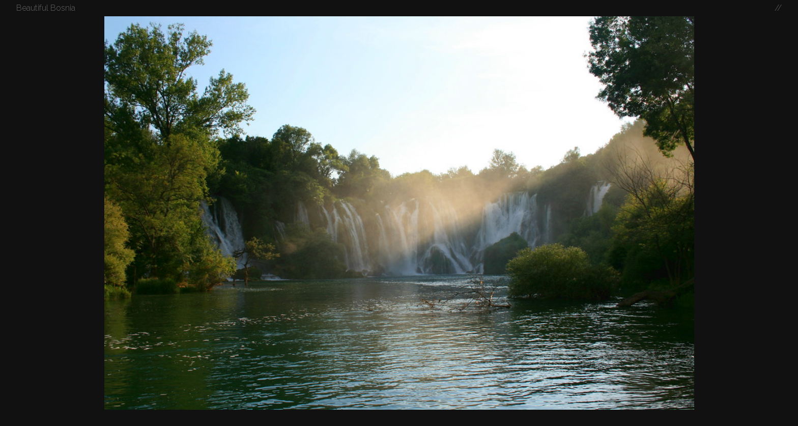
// (778, 8)
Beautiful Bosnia (45, 8)
